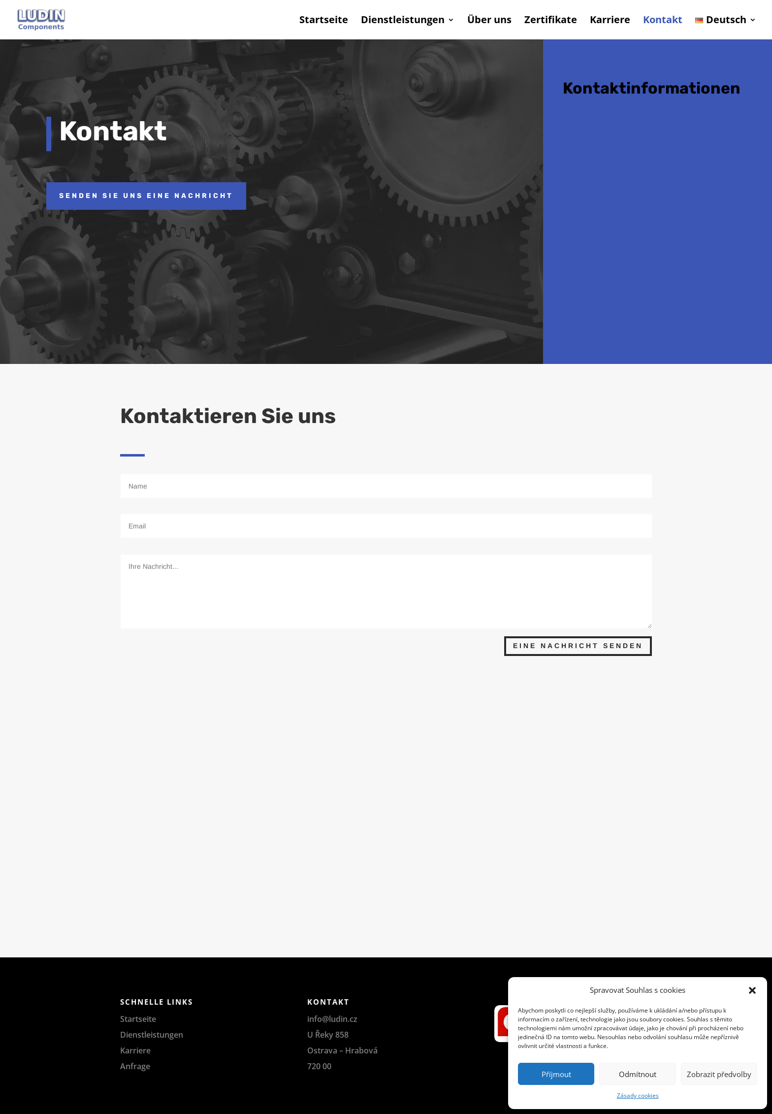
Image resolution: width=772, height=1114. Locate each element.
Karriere (610, 21)
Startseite (323, 21)
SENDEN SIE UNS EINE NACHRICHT (146, 196)
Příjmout (556, 1074)
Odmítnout (637, 1074)
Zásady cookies (638, 1095)
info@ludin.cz (332, 1019)
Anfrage (135, 1066)
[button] (752, 990)
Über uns (489, 21)
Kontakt (662, 21)
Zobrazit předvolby (719, 1074)
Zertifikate (550, 21)
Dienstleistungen (403, 21)
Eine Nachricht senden (578, 646)
